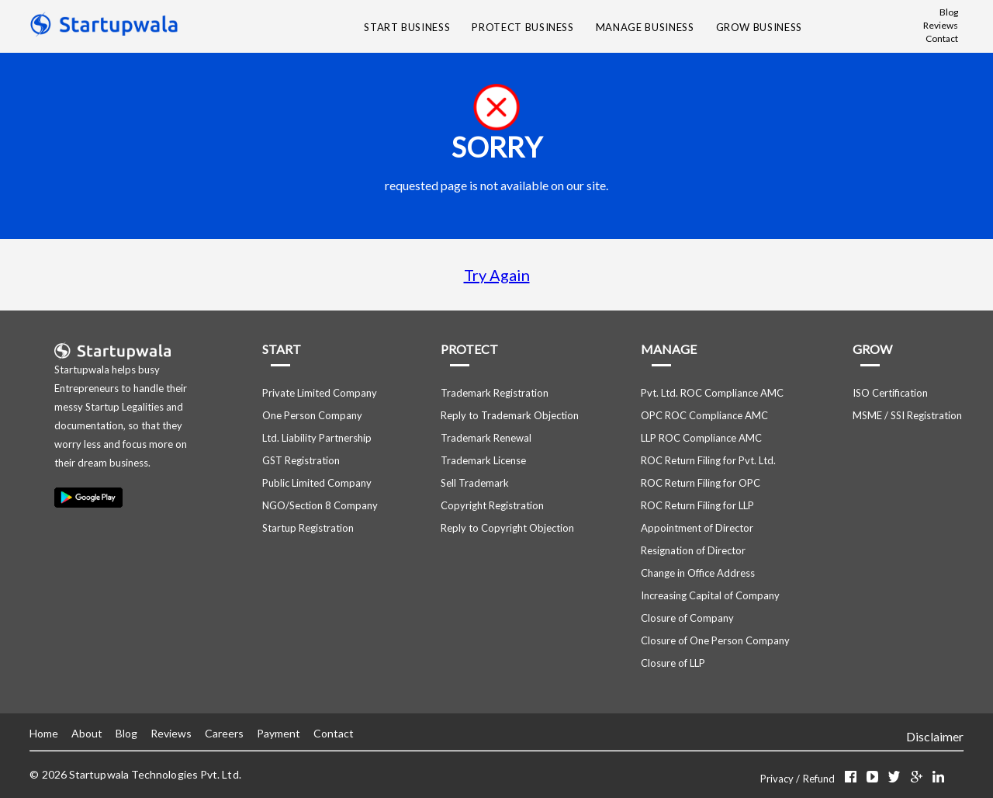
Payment (278, 733)
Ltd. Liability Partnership (317, 438)
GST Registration (301, 460)
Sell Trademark (475, 483)
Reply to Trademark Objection (510, 415)
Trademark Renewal (486, 438)
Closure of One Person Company (715, 640)
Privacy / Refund (798, 778)
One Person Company (312, 415)
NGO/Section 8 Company (320, 505)
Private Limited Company (319, 393)
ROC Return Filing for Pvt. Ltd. (708, 460)
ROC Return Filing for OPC (700, 483)
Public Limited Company (317, 483)
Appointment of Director (697, 528)
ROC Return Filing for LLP (697, 505)
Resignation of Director (693, 550)
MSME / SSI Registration (907, 415)
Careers (224, 733)
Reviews (940, 25)
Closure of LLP (673, 663)
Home (43, 733)
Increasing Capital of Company (710, 595)
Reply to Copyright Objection (507, 528)
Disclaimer (935, 736)
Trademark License (483, 460)
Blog (948, 12)
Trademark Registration (494, 393)
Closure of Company (687, 618)
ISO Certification (890, 393)
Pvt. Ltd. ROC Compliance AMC (712, 393)
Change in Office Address (698, 573)
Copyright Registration (492, 505)
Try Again (497, 274)
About (86, 733)
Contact (942, 38)
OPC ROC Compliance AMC (704, 415)
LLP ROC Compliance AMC (701, 438)
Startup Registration (308, 528)
